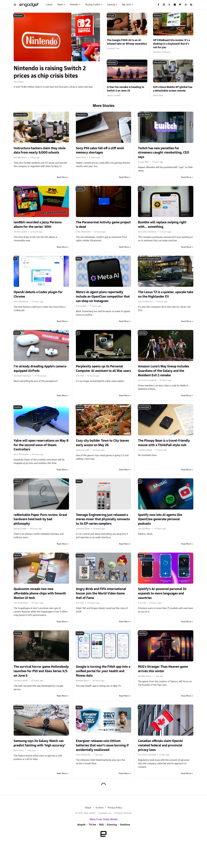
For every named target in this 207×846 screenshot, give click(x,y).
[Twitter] (169, 4)
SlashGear (125, 825)
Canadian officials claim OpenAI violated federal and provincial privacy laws (160, 745)
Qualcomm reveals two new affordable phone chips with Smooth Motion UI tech (40, 593)
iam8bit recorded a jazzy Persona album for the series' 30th (38, 224)
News (60, 4)
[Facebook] (158, 4)
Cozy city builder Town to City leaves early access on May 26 (102, 443)
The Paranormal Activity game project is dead (103, 224)
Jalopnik (81, 825)
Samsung (18, 708)
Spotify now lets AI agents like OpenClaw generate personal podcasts (160, 519)
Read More (62, 177)
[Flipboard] (180, 4)
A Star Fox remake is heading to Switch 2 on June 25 (125, 89)
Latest (49, 4)
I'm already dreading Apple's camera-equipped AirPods (40, 368)
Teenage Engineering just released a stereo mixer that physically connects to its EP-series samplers (103, 519)
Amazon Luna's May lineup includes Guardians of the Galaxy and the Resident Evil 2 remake (163, 371)
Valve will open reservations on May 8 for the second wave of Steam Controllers (41, 445)
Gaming (111, 4)
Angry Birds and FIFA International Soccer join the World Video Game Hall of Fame (101, 593)
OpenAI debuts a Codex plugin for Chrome (38, 294)
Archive (99, 808)
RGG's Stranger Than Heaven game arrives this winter (163, 669)
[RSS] (191, 4)
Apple (17, 333)
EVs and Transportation (149, 259)
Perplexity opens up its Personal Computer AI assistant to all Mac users (103, 368)
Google (111, 16)
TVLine (92, 825)
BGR (101, 825)
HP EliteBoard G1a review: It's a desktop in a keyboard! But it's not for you (171, 44)
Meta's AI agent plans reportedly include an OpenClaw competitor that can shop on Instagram (103, 297)
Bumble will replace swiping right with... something (162, 224)
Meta (78, 259)
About (88, 808)
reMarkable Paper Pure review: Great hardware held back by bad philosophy (40, 519)
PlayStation (81, 115)
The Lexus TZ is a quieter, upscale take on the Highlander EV (165, 294)
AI (15, 259)
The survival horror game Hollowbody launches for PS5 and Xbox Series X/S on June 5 (41, 671)
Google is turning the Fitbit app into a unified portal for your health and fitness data (103, 671)
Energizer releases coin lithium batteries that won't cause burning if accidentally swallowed (102, 745)
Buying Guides (92, 4)
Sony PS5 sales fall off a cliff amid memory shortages (100, 150)
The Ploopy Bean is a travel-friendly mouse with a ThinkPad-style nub (164, 443)
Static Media (89, 813)
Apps (141, 189)
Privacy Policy (115, 808)
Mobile (17, 556)
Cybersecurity (20, 115)
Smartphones (160, 63)
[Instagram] (164, 4)
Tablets (17, 481)
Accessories (144, 407)
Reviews (74, 4)
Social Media (144, 115)
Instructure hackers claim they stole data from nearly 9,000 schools (40, 150)
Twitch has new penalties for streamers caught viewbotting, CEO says (163, 153)
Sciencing (112, 825)
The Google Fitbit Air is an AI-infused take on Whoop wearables (127, 42)
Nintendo (18, 16)
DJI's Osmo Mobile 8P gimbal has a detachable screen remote (172, 89)
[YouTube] (175, 4)
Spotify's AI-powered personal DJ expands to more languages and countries (162, 593)
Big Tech (126, 4)
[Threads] (186, 4)
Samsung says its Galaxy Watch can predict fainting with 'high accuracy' (39, 743)
